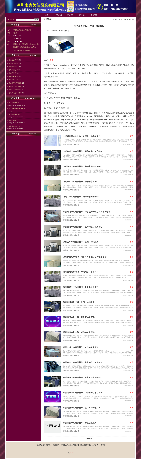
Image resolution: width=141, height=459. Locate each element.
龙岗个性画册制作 (15, 93)
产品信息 (58, 15)
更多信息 (89, 438)
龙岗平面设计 (13, 80)
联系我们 (94, 15)
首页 (46, 15)
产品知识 (82, 15)
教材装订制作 (11, 120)
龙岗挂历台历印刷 (15, 83)
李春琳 (103, 445)
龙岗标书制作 (13, 63)
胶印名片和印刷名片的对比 (16, 108)
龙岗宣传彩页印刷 (15, 86)
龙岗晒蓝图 (12, 73)
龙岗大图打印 (13, 70)
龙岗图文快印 (13, 60)
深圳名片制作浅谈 (13, 102)
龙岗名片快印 (13, 76)
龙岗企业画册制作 (15, 89)
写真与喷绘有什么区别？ (15, 126)
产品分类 (70, 15)
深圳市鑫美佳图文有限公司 (71, 144)
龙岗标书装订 (13, 66)
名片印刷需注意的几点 (14, 114)
